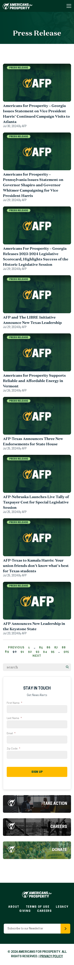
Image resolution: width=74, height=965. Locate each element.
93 (37, 651)
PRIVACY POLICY (51, 956)
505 (66, 651)
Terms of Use (38, 906)
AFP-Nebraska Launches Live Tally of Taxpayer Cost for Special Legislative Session (36, 502)
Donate (59, 850)
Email (11, 733)
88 (64, 647)
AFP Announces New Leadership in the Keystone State (34, 626)
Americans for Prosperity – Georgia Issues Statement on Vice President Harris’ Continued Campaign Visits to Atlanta (36, 113)
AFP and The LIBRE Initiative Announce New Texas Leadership (32, 320)
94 (45, 651)
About (13, 906)
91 (22, 651)
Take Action (55, 804)
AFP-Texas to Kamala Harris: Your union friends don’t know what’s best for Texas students (36, 565)
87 (56, 647)
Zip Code (13, 748)
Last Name (14, 718)
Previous (16, 647)
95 (53, 651)
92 (30, 651)
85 (41, 647)
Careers (58, 827)
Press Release (18, 68)
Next (37, 655)
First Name (14, 703)
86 (49, 647)
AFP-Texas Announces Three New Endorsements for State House (33, 441)
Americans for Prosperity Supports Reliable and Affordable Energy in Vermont (34, 380)
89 (7, 651)
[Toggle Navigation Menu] (69, 6)
